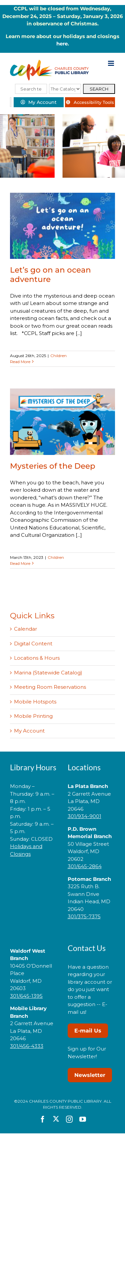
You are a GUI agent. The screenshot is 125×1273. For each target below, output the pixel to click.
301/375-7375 (84, 916)
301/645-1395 (26, 996)
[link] (33, 875)
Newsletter (89, 1075)
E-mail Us (87, 1030)
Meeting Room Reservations (50, 687)
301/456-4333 (26, 1046)
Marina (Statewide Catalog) (48, 672)
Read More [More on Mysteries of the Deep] (20, 563)
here (62, 43)
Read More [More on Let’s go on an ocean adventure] (20, 361)
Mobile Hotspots (35, 701)
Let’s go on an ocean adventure (50, 274)
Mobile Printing (33, 716)
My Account (29, 731)
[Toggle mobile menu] (111, 63)
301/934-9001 (84, 816)
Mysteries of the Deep (52, 466)
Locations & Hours (37, 658)
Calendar (25, 629)
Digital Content (33, 643)
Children (58, 355)
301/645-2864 (85, 866)
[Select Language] (10, 102)
